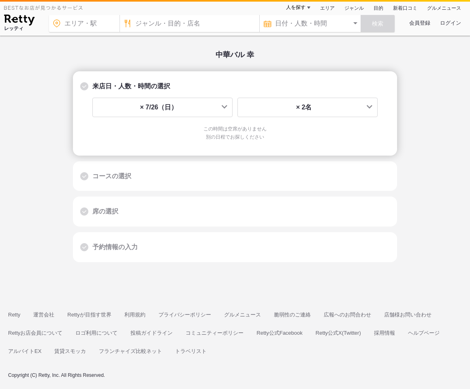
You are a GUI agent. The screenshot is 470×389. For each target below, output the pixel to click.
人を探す (296, 7)
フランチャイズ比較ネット (130, 351)
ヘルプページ (424, 333)
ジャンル (354, 8)
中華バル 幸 (235, 55)
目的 (378, 8)
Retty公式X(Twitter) (338, 333)
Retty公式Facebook (279, 333)
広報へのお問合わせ (347, 315)
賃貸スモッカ (70, 351)
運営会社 (43, 315)
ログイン (450, 23)
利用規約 (134, 315)
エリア (327, 8)
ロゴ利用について (96, 333)
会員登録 (419, 23)
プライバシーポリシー (184, 315)
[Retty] (19, 21)
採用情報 (384, 333)
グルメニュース (444, 8)
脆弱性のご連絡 (292, 315)
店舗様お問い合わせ (408, 315)
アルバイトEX (24, 351)
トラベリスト (191, 351)
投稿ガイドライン (151, 333)
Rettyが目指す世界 (89, 315)
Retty (14, 315)
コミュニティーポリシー (215, 333)
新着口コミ (405, 8)
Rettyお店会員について (35, 333)
